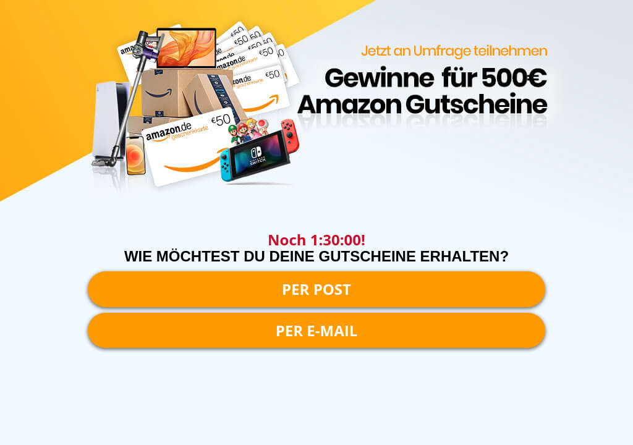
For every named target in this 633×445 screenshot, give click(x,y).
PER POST (316, 289)
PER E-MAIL (316, 330)
